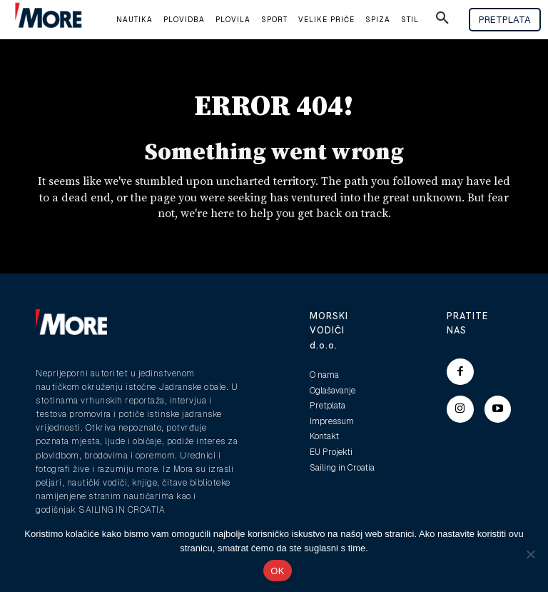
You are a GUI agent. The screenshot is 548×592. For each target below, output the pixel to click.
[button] (442, 20)
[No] (530, 554)
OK (277, 571)
